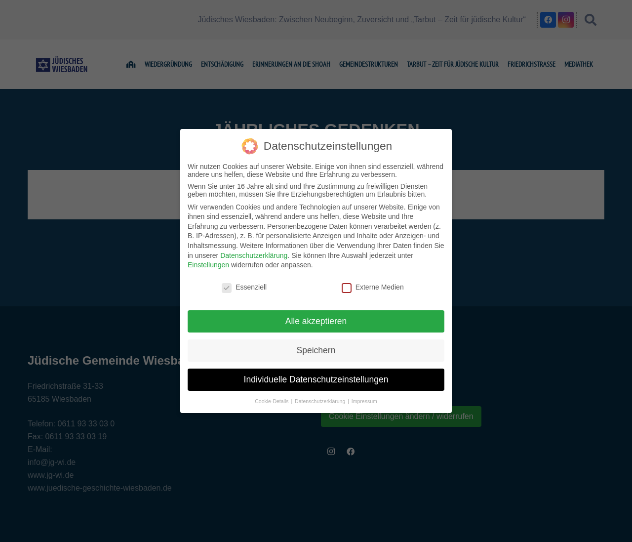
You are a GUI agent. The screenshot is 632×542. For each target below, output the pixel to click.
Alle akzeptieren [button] (316, 321)
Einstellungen (208, 265)
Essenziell (244, 287)
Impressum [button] (364, 401)
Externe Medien (373, 287)
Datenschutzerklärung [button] (321, 401)
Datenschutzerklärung (253, 255)
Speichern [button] (316, 350)
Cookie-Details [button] (272, 401)
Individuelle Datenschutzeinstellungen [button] (316, 379)
